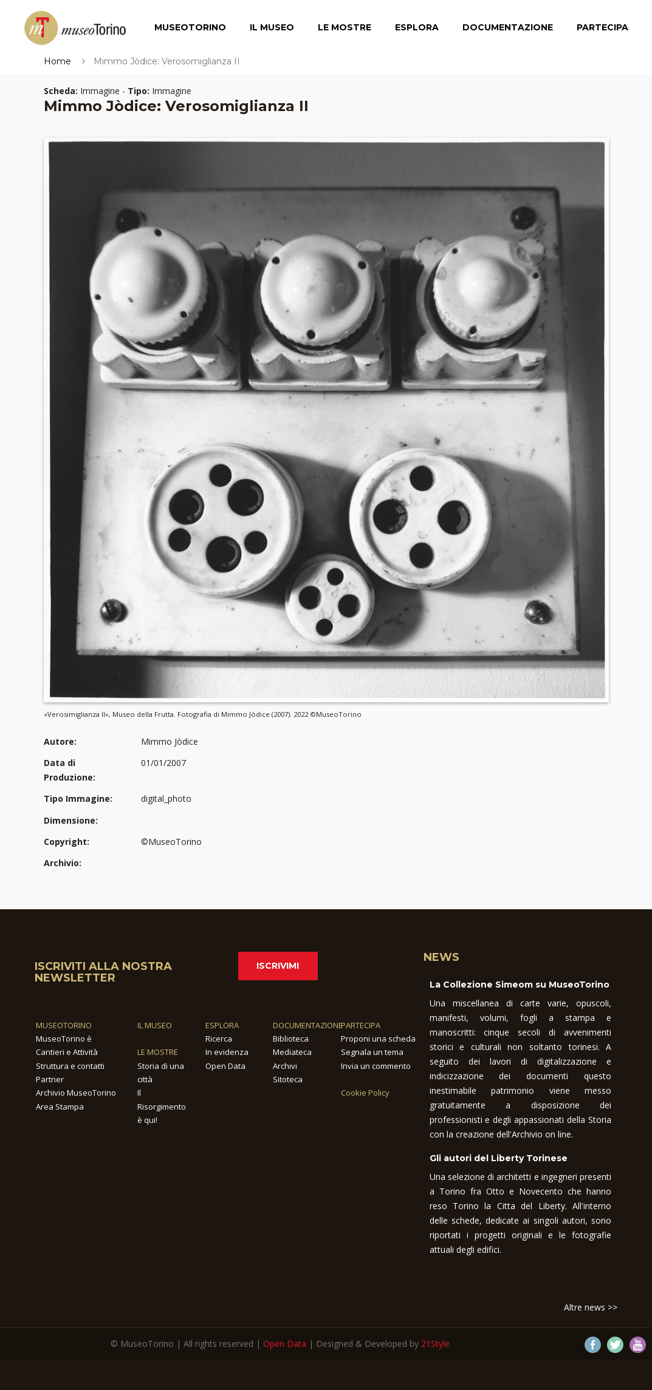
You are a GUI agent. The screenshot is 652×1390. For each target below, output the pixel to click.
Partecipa (602, 27)
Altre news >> (590, 1307)
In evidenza (227, 1051)
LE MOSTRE (157, 1051)
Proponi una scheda (378, 1038)
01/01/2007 (163, 762)
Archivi (285, 1065)
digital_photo (166, 798)
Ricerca (218, 1038)
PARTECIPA (360, 1025)
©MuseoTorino (171, 841)
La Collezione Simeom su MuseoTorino (519, 984)
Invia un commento (376, 1065)
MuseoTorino (190, 27)
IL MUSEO (154, 1025)
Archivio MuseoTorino (76, 1092)
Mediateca (292, 1051)
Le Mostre (344, 27)
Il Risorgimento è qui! (161, 1106)
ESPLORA (222, 1025)
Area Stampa (60, 1106)
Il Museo (272, 27)
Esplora (417, 27)
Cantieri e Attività (67, 1051)
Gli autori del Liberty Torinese (499, 1158)
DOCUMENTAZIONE (308, 1025)
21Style (435, 1343)
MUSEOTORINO (64, 1025)
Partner (50, 1079)
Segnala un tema (372, 1051)
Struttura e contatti (70, 1065)
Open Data (225, 1065)
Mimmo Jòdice (169, 741)
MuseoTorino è (64, 1038)
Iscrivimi (277, 965)
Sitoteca (288, 1079)
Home (57, 61)
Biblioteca (291, 1038)
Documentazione (507, 27)
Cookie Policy (365, 1092)
